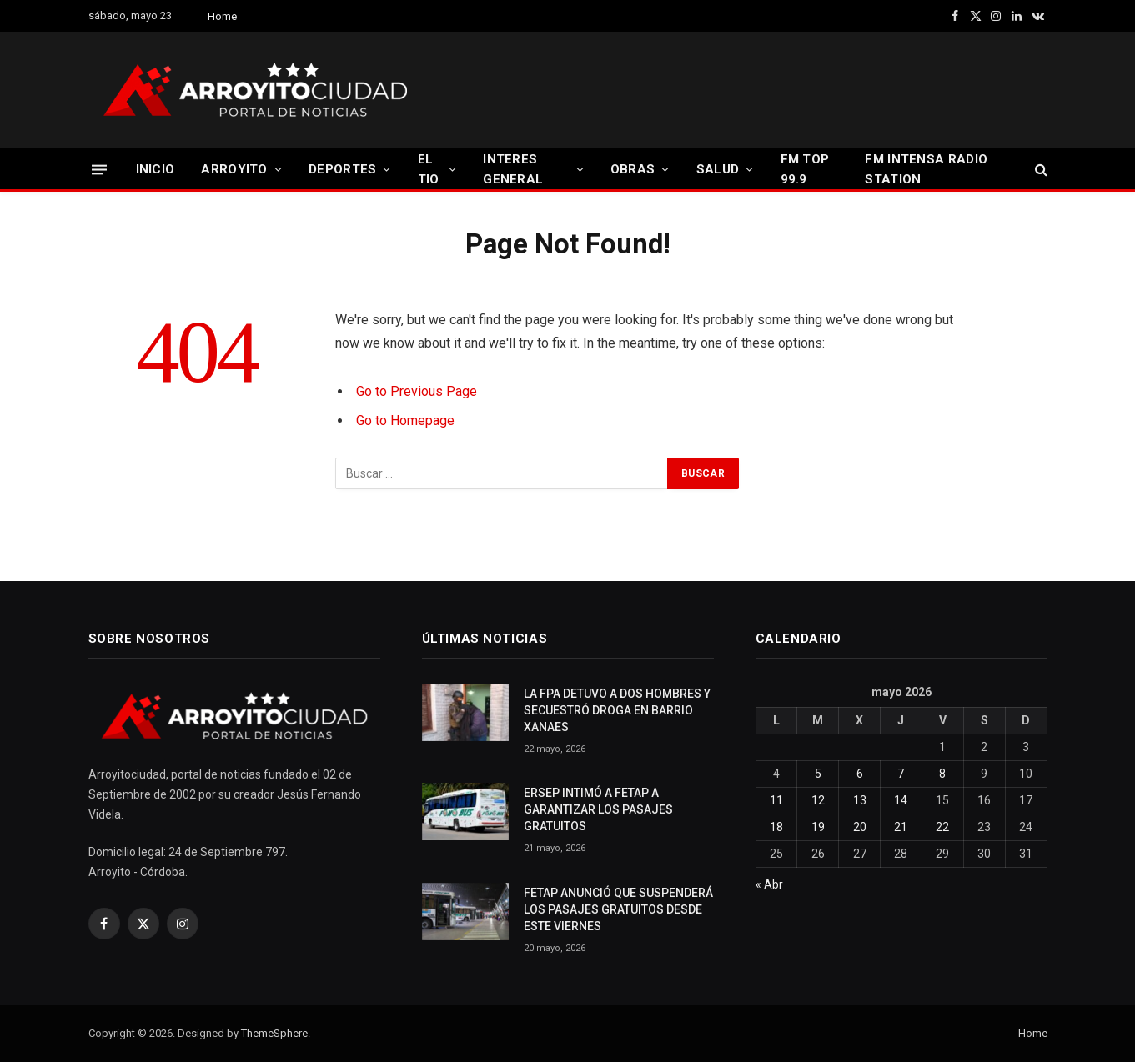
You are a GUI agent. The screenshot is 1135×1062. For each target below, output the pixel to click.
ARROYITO (234, 169)
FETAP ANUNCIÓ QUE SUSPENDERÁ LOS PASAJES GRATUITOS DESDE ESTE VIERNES (618, 909)
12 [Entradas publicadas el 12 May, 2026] (818, 800)
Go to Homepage (405, 420)
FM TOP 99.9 (805, 169)
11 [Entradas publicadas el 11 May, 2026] (776, 800)
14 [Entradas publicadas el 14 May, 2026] (900, 800)
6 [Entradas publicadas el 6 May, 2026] (859, 773)
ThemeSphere (274, 1033)
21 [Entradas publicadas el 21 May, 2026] (900, 827)
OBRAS (632, 169)
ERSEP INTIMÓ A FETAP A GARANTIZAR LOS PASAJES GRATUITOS (598, 809)
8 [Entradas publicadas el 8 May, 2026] (942, 773)
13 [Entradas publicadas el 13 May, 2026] (859, 800)
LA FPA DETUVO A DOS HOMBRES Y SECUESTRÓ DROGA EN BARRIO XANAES (617, 710)
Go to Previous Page (416, 391)
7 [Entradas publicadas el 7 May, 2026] (900, 773)
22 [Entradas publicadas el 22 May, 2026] (942, 827)
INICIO (155, 169)
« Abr (769, 884)
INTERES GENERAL (513, 169)
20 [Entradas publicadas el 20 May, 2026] (859, 827)
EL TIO (428, 169)
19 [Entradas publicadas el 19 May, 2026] (818, 827)
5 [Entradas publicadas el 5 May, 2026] (818, 773)
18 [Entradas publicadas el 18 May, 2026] (776, 827)
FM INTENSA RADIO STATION (926, 169)
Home (222, 16)
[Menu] (99, 169)
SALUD (718, 169)
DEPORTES (342, 169)
